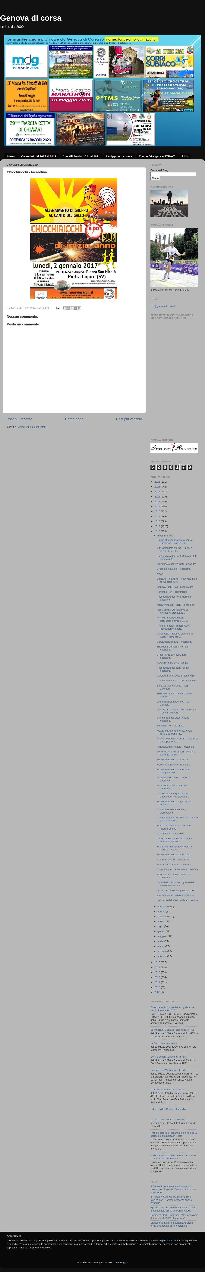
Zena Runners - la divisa (170, 725)
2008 (157, 992)
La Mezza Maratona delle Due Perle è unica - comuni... (177, 711)
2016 (157, 531)
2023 (157, 496)
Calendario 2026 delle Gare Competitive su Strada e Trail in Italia (173, 1157)
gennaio (162, 956)
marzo (161, 946)
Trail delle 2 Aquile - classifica (167, 1089)
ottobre (161, 911)
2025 (157, 486)
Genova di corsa (31, 18)
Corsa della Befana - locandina (174, 641)
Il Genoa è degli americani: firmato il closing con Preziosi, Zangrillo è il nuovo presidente (173, 1189)
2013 (157, 972)
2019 (157, 516)
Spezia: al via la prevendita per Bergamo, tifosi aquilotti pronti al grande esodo (173, 1209)
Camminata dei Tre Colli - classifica (177, 564)
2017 (157, 526)
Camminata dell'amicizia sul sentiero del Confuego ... (177, 819)
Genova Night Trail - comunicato (175, 586)
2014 (157, 967)
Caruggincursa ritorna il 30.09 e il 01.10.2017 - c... (175, 549)
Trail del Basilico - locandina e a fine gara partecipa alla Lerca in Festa (173, 1134)
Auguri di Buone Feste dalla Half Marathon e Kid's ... (175, 840)
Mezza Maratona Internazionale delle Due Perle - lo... (174, 732)
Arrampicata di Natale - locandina (175, 895)
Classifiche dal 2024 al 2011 (81, 156)
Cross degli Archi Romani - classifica (177, 869)
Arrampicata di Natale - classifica (175, 746)
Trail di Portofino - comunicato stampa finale (174, 771)
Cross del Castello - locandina (174, 568)
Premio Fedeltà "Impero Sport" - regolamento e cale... (175, 627)
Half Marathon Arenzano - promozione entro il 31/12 (172, 619)
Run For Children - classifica (173, 859)
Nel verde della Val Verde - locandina (177, 900)
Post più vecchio (129, 419)
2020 (157, 511)
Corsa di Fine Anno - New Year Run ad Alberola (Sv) (177, 580)
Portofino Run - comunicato (172, 591)
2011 (157, 982)
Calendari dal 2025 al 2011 (38, 156)
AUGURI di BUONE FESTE (172, 662)
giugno (161, 931)
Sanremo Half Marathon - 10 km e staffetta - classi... (176, 753)
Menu (11, 156)
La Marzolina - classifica (164, 1043)
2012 (157, 977)
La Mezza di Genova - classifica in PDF (172, 1029)
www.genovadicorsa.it (167, 1240)
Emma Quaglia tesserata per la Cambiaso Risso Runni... (174, 541)
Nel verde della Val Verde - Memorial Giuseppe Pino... (177, 740)
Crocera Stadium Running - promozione (172, 811)
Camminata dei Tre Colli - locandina (177, 680)
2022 (157, 501)
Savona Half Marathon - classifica (169, 1070)
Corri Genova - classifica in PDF (168, 1056)
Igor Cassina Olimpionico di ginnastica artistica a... (172, 611)
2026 (157, 481)
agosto (161, 921)
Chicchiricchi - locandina (170, 833)
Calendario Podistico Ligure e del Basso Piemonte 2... (175, 635)
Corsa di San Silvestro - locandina (176, 675)
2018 (157, 521)
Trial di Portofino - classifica (172, 759)
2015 (157, 962)
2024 (157, 491)
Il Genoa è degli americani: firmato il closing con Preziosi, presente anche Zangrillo (171, 1199)
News (160, 573)
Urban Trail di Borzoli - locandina (168, 1109)
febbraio (162, 951)
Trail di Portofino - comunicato (174, 854)
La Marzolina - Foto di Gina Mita (168, 1119)
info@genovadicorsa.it (163, 306)
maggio (161, 936)
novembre (163, 906)
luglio (160, 926)
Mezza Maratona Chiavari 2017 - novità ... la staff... (175, 848)
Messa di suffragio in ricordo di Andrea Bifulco (174, 827)
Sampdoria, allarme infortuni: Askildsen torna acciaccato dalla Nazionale (172, 1224)
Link (185, 156)
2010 (157, 987)
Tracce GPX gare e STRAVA (157, 156)
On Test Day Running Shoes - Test (176, 890)
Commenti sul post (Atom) (32, 427)
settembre (163, 916)
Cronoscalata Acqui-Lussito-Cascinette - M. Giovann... (173, 795)
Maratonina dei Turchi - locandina (175, 604)
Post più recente (19, 419)
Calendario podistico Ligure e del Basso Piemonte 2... (175, 884)
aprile (160, 941)
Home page (74, 419)
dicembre (163, 535)
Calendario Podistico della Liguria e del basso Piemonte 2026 (172, 1009)
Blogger (123, 1262)
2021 (157, 506)
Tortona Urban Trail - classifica (174, 864)
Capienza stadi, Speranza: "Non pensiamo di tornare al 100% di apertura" (174, 1216)
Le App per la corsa (119, 156)
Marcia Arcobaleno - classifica (174, 764)
